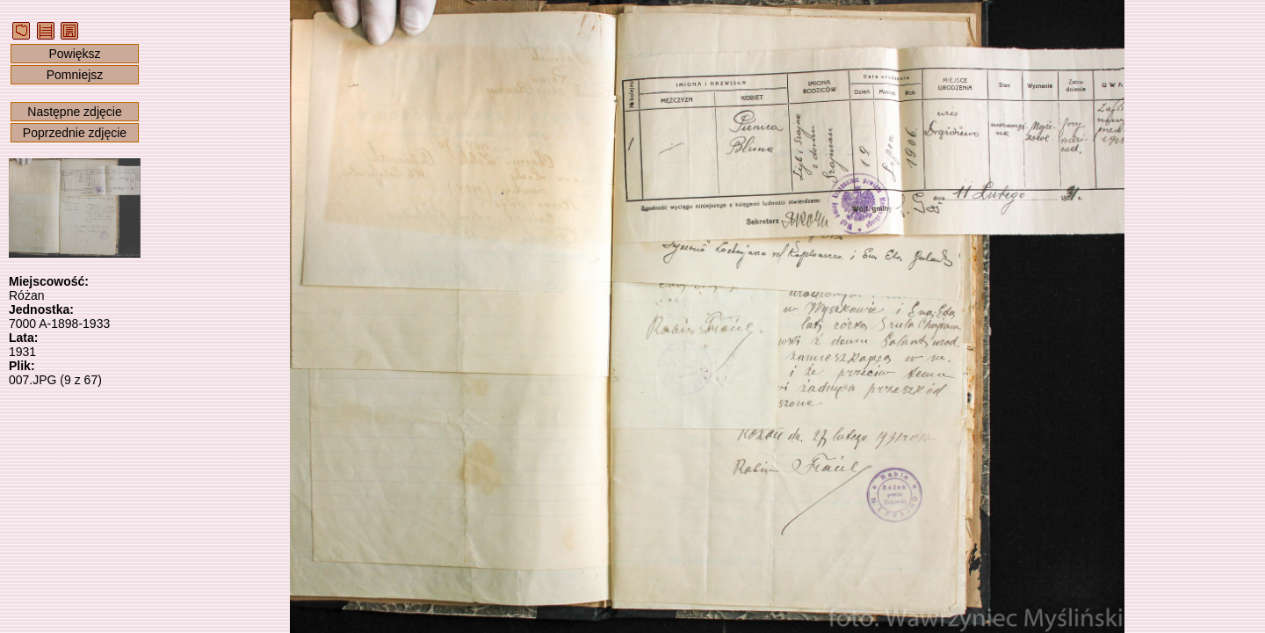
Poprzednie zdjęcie (74, 133)
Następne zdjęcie (74, 112)
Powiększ (74, 54)
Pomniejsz (75, 75)
